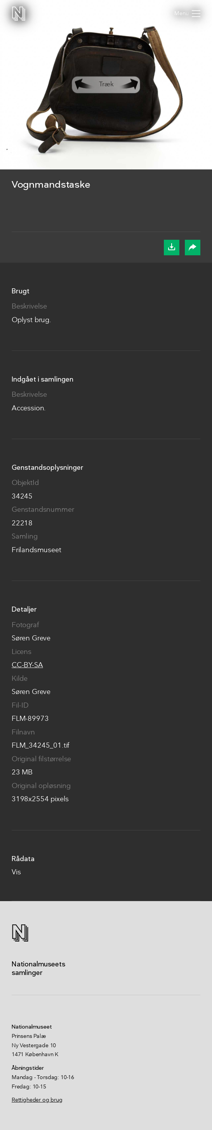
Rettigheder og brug (37, 1100)
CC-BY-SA (27, 665)
